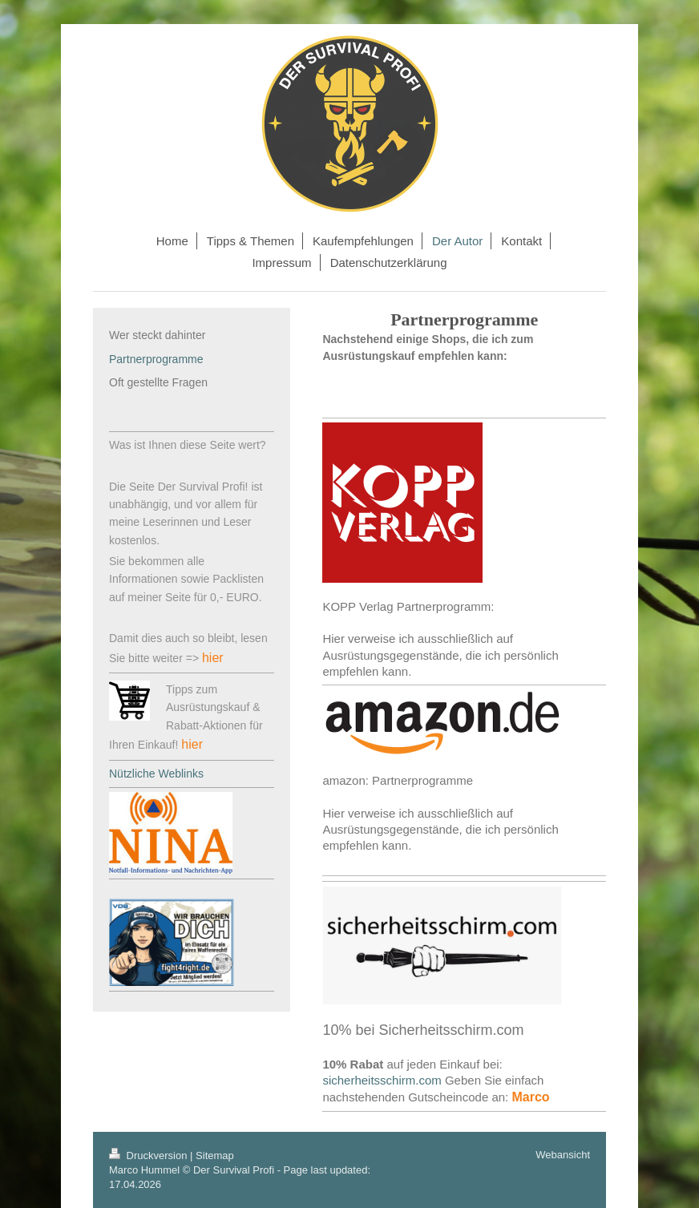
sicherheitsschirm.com (381, 1080)
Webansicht (562, 1155)
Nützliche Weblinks (156, 773)
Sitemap (215, 1155)
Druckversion (149, 1155)
